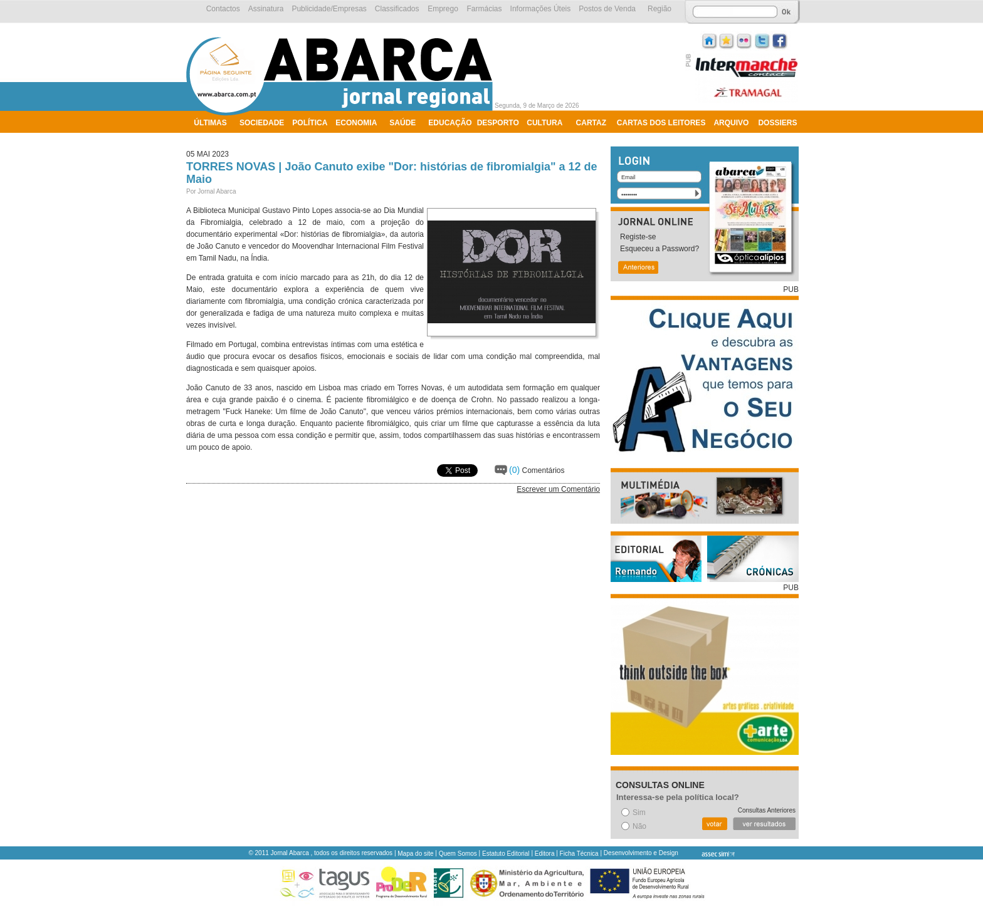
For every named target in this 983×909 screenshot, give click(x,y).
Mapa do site (415, 853)
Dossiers (777, 122)
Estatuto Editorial (506, 853)
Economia (356, 122)
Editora (545, 853)
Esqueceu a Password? (659, 248)
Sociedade (261, 122)
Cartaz (591, 122)
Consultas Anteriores (767, 810)
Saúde (402, 122)
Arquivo (731, 122)
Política (309, 122)
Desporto (498, 122)
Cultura (544, 122)
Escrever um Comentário (558, 489)
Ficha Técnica (579, 853)
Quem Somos (458, 853)
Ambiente (214, 139)
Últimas (210, 122)
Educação (449, 122)
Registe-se (638, 236)
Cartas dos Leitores (661, 122)
